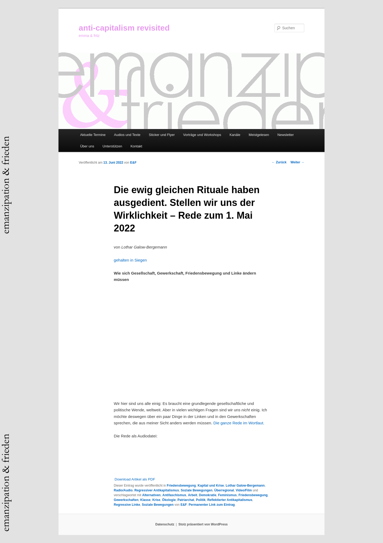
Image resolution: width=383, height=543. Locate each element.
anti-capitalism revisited (124, 27)
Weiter (297, 162)
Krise (156, 500)
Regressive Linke (127, 505)
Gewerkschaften (126, 500)
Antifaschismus (174, 495)
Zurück (279, 162)
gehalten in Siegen (130, 260)
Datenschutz (164, 524)
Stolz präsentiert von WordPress (203, 524)
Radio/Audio (123, 490)
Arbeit (192, 495)
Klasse (145, 500)
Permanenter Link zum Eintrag (212, 505)
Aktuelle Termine (93, 135)
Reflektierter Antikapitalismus (229, 500)
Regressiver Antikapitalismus (156, 490)
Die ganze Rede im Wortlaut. (238, 423)
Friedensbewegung (181, 485)
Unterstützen (112, 146)
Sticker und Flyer (162, 135)
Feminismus (227, 495)
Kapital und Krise (211, 485)
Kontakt (136, 146)
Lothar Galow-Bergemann (245, 485)
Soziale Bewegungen (197, 490)
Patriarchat (185, 500)
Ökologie (169, 500)
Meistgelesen (259, 135)
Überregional (224, 490)
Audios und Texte (127, 135)
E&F (133, 162)
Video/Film (244, 490)
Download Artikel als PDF (135, 479)
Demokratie (207, 495)
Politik (201, 500)
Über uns (87, 146)
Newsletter (285, 135)
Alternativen (151, 495)
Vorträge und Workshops (202, 135)
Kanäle (235, 135)
